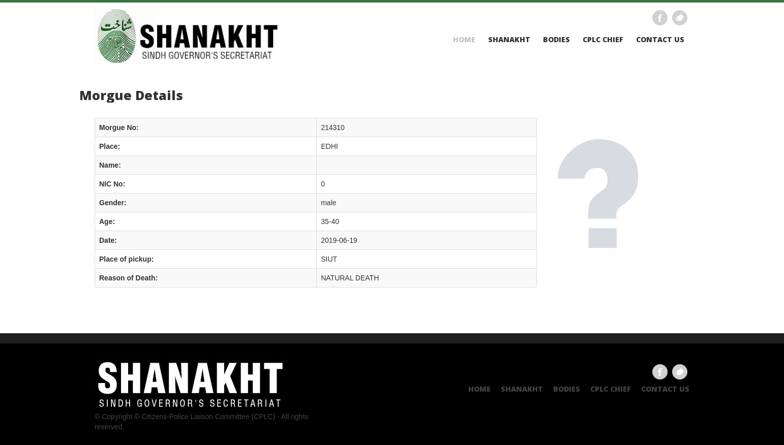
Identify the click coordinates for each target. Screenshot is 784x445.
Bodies (556, 39)
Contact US (660, 39)
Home (464, 39)
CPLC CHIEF (603, 39)
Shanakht (509, 39)
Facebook (660, 17)
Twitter (679, 17)
